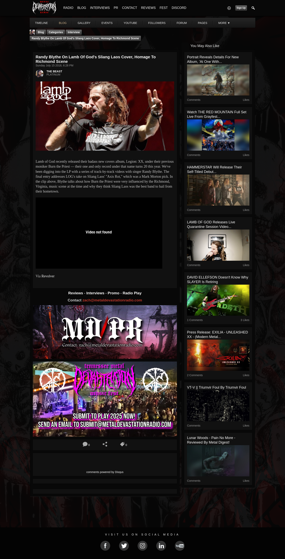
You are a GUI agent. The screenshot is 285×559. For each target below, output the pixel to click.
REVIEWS (148, 7)
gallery (84, 23)
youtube (130, 23)
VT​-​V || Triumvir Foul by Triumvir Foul (216, 387)
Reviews (76, 293)
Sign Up (241, 8)
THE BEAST (54, 71)
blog (63, 23)
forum (182, 23)
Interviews (95, 293)
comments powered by (105, 472)
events (107, 23)
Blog (41, 32)
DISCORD (179, 7)
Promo (114, 293)
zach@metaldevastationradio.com (112, 300)
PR (116, 7)
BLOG (81, 7)
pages (202, 23)
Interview (74, 32)
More (224, 23)
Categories (56, 32)
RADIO (68, 7)
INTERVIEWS (100, 7)
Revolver (47, 276)
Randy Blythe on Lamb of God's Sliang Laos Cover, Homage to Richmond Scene (85, 38)
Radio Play (132, 293)
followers (157, 23)
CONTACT (129, 7)
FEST (164, 7)
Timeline (41, 23)
